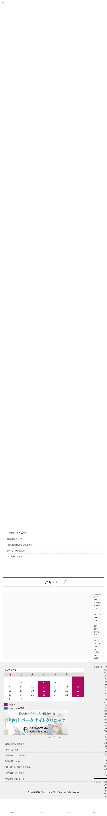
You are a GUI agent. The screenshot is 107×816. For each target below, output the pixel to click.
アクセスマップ (28, 611)
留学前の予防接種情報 (17, 551)
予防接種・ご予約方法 (17, 533)
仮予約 (68, 812)
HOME (13, 812)
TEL (94, 812)
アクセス (41, 812)
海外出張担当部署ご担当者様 (19, 545)
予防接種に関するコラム (18, 556)
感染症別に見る (12, 749)
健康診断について (15, 539)
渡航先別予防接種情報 (15, 744)
